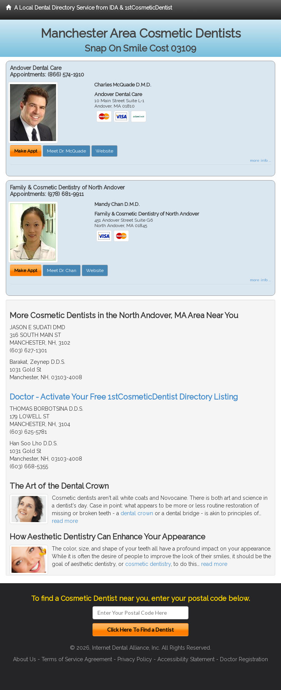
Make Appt (25, 151)
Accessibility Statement (186, 659)
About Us (24, 659)
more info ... (260, 160)
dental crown (137, 513)
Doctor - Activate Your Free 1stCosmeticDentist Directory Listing (124, 396)
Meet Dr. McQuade (66, 151)
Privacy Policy (134, 659)
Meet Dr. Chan (61, 270)
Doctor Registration (244, 659)
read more (65, 521)
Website (104, 151)
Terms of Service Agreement (76, 659)
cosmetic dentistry (148, 564)
